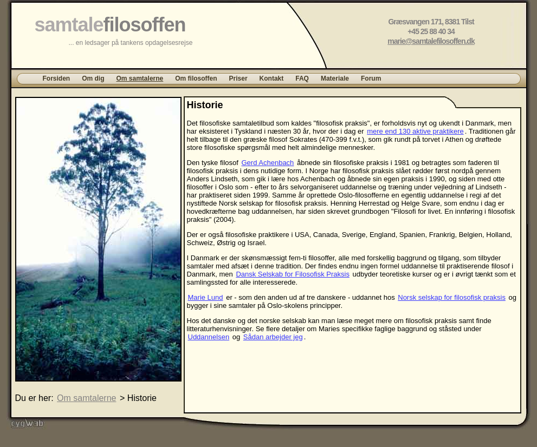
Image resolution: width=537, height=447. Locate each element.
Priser (238, 78)
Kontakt (272, 78)
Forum (371, 78)
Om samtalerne (140, 78)
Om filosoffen (196, 78)
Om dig (93, 78)
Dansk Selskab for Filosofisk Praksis (293, 274)
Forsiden (56, 78)
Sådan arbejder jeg (273, 337)
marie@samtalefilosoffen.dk (430, 41)
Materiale (335, 78)
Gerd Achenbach (268, 163)
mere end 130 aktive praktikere (415, 131)
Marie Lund (205, 297)
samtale (110, 25)
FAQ (302, 78)
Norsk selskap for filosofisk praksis (452, 297)
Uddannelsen (209, 337)
